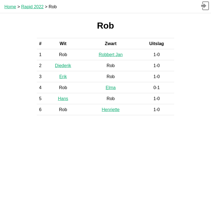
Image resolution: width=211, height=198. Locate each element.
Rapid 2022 (32, 6)
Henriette (111, 109)
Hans (63, 98)
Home (10, 6)
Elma (111, 87)
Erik (63, 76)
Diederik (63, 65)
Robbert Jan (111, 54)
